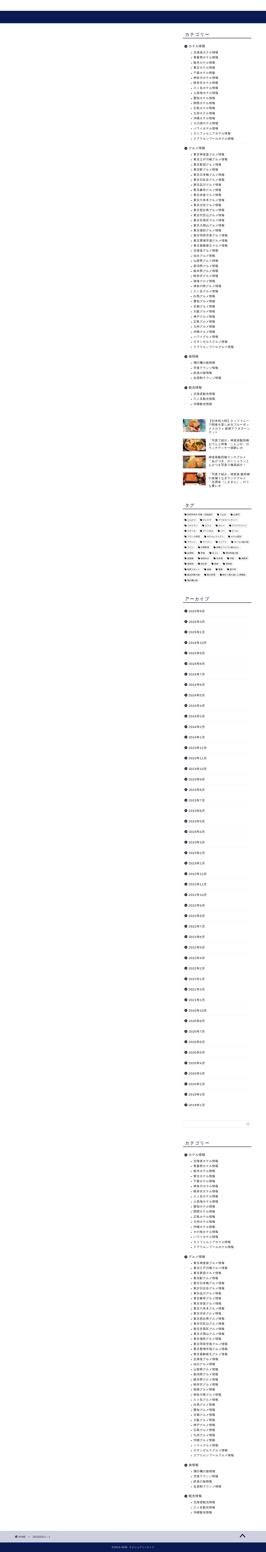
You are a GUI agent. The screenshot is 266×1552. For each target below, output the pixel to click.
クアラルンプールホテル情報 (213, 138)
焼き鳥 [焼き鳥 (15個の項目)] (204, 564)
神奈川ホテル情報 (205, 77)
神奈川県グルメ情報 (207, 286)
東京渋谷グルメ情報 (207, 205)
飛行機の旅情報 (204, 362)
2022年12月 (198, 874)
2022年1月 (197, 979)
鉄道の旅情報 (202, 372)
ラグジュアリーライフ (133, 17)
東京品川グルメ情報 (207, 184)
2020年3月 (197, 1073)
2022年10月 (198, 895)
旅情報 (194, 356)
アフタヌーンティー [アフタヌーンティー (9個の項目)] (227, 520)
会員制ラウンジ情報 (207, 377)
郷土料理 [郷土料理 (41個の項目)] (211, 575)
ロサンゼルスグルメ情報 (210, 341)
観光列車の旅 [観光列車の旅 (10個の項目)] (193, 575)
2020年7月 (197, 1031)
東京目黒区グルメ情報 (209, 220)
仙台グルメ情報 (204, 255)
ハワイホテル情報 (205, 128)
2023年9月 (197, 779)
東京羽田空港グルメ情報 (210, 235)
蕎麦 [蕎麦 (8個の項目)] (220, 569)
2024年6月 (197, 684)
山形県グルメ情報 (205, 260)
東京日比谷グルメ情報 (209, 179)
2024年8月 (197, 663)
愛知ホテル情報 (204, 98)
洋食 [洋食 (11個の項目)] (232, 558)
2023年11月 (198, 758)
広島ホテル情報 (204, 108)
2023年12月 (198, 748)
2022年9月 (197, 905)
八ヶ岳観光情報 (204, 398)
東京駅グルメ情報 (205, 169)
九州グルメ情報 (204, 326)
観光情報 (73, 5)
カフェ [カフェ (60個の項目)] (208, 525)
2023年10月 (198, 768)
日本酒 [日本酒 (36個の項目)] (219, 558)
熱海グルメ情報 (204, 281)
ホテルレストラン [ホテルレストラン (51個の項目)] (215, 536)
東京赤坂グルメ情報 (207, 194)
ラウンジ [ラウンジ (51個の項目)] (191, 542)
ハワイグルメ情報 (205, 336)
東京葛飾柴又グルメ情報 (210, 245)
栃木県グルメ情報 (205, 270)
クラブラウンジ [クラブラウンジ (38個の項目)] (239, 525)
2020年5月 (197, 1052)
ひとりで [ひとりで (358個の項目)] (207, 520)
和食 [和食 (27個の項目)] (203, 553)
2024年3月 (197, 716)
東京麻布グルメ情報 (207, 189)
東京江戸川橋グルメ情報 (210, 159)
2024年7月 (197, 674)
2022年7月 (197, 926)
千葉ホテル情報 (204, 72)
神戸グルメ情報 (204, 316)
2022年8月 (197, 916)
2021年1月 (197, 1000)
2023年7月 (197, 800)
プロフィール (128, 5)
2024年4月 (197, 705)
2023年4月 (197, 831)
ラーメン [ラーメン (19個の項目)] (207, 542)
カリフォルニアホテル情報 (212, 133)
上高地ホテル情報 (205, 92)
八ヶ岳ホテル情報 (205, 88)
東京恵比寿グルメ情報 (209, 210)
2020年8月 (197, 1021)
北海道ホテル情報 (205, 52)
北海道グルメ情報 (205, 250)
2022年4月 (197, 958)
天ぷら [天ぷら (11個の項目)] (215, 553)
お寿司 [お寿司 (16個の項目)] (236, 514)
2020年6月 (197, 1042)
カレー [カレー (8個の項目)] (221, 525)
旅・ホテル (48, 5)
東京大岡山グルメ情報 (209, 225)
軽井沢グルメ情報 (205, 275)
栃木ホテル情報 (204, 62)
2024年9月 (197, 653)
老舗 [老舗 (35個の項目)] (209, 569)
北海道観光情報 (204, 393)
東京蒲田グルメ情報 (207, 230)
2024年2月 (197, 727)
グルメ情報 (99, 5)
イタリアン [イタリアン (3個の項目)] (192, 525)
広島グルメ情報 (204, 321)
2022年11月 (198, 884)
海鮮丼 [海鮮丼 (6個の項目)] (244, 558)
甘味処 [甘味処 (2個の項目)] (229, 564)
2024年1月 (197, 737)
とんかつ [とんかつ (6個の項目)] (191, 520)
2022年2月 (197, 968)
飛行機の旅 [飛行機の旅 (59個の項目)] (192, 580)
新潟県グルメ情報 (205, 265)
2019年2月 (197, 1094)
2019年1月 (197, 1105)
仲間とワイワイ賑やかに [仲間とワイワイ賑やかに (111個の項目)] (227, 547)
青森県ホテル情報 (205, 57)
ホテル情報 (197, 46)
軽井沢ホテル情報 (205, 82)
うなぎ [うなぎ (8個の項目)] (223, 514)
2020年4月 (197, 1063)
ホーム (25, 5)
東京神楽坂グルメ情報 (209, 154)
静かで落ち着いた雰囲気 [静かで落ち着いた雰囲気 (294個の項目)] (234, 575)
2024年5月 (197, 695)
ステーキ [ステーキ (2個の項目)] (191, 531)
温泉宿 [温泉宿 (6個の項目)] (190, 564)
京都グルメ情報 (204, 306)
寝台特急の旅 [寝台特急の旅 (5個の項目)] (232, 553)
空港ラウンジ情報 (205, 367)
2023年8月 (197, 789)
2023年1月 (197, 863)
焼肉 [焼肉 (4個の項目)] (216, 564)
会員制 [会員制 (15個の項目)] (190, 553)
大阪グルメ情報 (204, 311)
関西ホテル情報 (204, 103)
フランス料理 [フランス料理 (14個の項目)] (193, 536)
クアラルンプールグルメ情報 (213, 346)
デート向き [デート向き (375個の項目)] (208, 531)
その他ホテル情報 (205, 123)
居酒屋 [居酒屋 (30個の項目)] (190, 558)
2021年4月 (197, 989)
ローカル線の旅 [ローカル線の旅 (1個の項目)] (241, 542)
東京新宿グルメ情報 (207, 164)
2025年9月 (197, 611)
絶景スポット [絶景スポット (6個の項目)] (193, 569)
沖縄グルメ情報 (204, 331)
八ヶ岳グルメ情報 (205, 291)
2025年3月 (197, 621)
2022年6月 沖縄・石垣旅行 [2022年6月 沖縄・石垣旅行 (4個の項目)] (200, 514)
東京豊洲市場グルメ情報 (210, 240)
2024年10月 (198, 642)
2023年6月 (197, 810)
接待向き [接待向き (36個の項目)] (205, 558)
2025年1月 (197, 632)
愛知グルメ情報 (204, 301)
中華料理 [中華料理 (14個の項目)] (205, 547)
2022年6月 (197, 937)
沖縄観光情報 (202, 404)
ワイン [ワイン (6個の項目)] (190, 547)
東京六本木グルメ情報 (209, 200)
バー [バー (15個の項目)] (222, 531)
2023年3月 (197, 842)
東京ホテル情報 (204, 67)
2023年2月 (197, 853)
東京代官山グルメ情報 (209, 215)
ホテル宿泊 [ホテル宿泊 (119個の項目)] (236, 536)
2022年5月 (197, 947)
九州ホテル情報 (204, 113)
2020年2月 (197, 1084)
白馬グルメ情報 (204, 296)
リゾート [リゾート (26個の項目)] (222, 542)
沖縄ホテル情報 (204, 118)
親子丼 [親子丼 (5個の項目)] (233, 569)
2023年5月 (197, 821)
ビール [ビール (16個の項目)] (235, 531)
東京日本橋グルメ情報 (209, 174)
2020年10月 (198, 1010)
